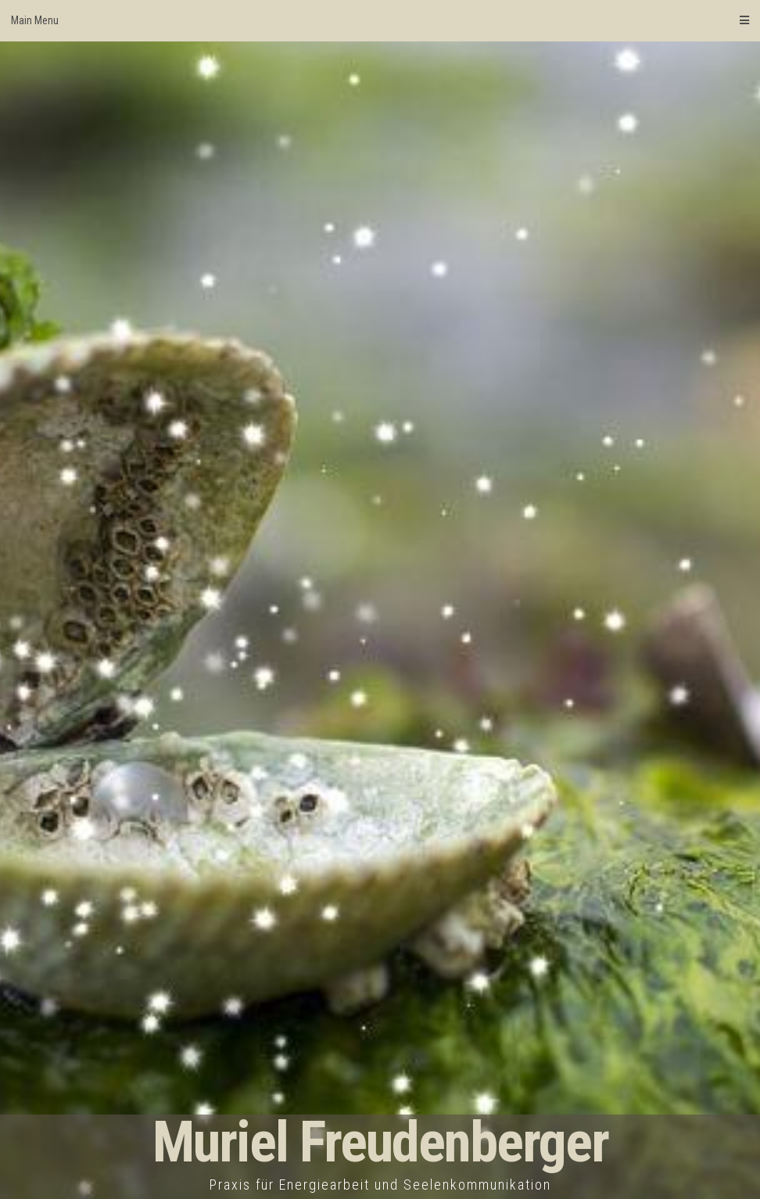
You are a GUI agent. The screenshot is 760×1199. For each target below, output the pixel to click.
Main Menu (380, 20)
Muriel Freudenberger (380, 1142)
